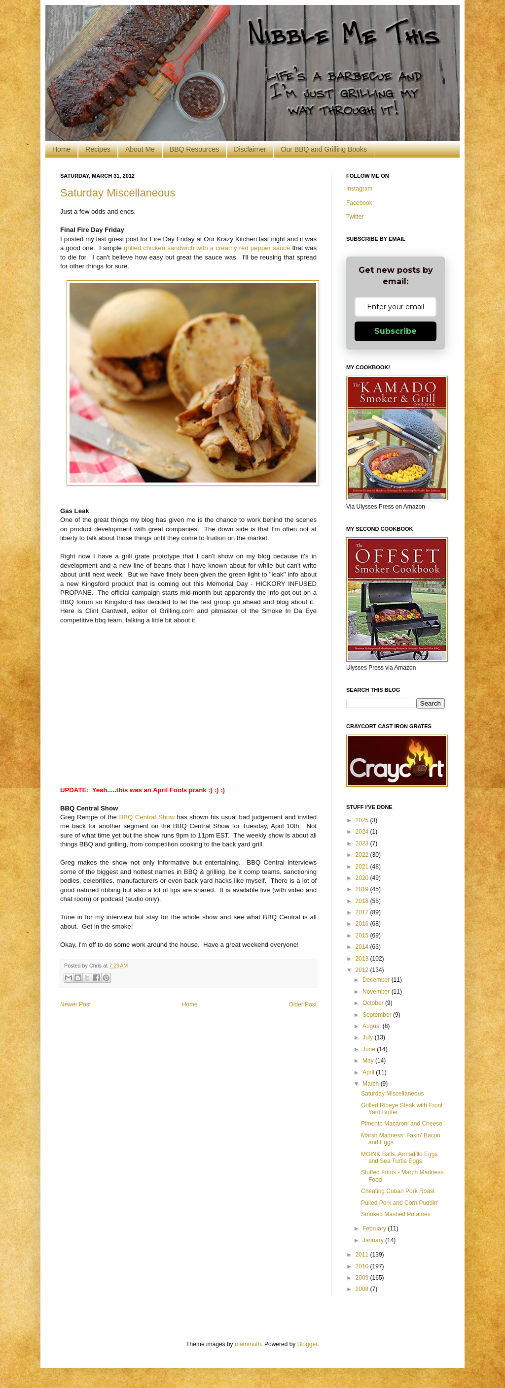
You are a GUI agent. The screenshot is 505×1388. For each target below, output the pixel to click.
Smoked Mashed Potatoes (396, 1214)
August (372, 1026)
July (368, 1037)
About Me (140, 149)
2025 (363, 820)
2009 (363, 1277)
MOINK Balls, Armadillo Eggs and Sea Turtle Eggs (399, 1157)
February (375, 1228)
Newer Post (75, 1004)
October (373, 1003)
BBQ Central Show (147, 817)
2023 (363, 843)
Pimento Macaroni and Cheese (401, 1123)
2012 (363, 970)
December (377, 979)
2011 (363, 1254)
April (369, 1072)
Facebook (359, 202)
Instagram (359, 188)
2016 (363, 923)
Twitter (354, 216)
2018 (363, 901)
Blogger (307, 1344)
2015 (363, 935)
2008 (363, 1289)
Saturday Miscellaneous (118, 193)
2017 (363, 912)
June (369, 1049)
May (368, 1060)
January (373, 1240)
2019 (363, 889)
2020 (363, 877)
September (377, 1014)
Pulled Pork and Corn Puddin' (399, 1202)
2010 (363, 1266)
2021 (363, 866)
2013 (363, 958)
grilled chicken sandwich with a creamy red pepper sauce (207, 248)
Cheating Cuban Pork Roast (397, 1191)
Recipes (97, 149)
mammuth (248, 1344)
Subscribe (395, 331)
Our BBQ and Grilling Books (324, 149)
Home (61, 149)
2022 (363, 854)
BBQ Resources (194, 149)
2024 (363, 831)
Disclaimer (250, 149)
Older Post (303, 1004)
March (371, 1083)
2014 (363, 946)
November (377, 991)
